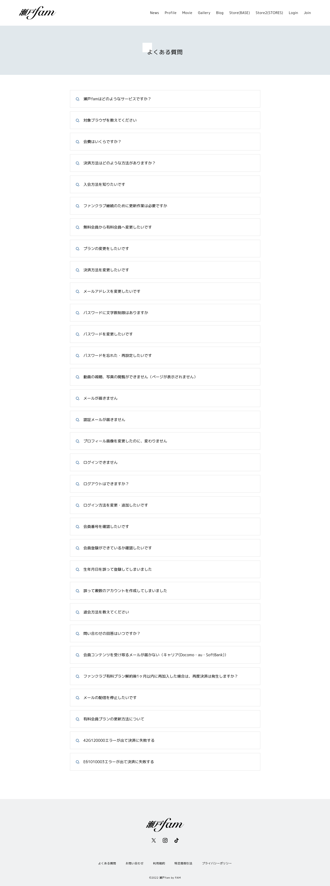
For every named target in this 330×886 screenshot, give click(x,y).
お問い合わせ (134, 863)
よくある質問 (107, 863)
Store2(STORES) (269, 12)
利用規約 (159, 863)
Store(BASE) (239, 12)
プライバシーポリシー (217, 863)
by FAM (176, 878)
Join (307, 12)
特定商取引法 (183, 863)
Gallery (204, 12)
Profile (171, 12)
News (154, 12)
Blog (220, 12)
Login (293, 12)
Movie (187, 12)
